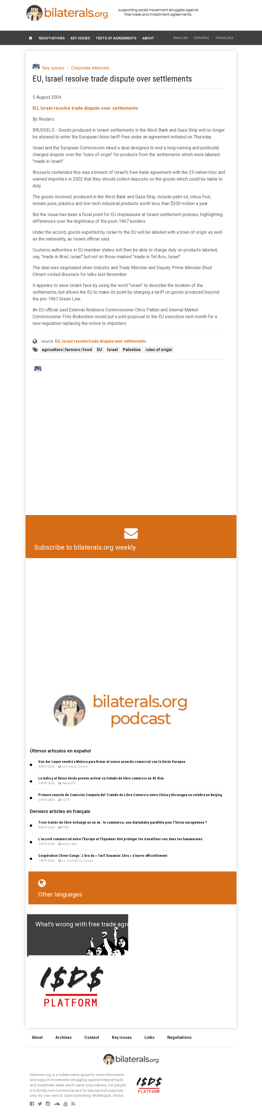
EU (100, 349)
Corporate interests (90, 68)
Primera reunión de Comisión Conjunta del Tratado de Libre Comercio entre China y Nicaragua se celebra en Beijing (130, 795)
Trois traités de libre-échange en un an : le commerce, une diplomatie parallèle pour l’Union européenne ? (122, 822)
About (148, 38)
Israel (113, 349)
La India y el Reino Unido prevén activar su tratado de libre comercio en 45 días (101, 778)
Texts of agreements (116, 38)
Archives (63, 1037)
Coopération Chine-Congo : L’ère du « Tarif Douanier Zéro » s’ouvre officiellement (102, 855)
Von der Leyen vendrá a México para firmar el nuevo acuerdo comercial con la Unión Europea (111, 762)
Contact (91, 1037)
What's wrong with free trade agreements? (94, 924)
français (224, 38)
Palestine (132, 349)
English (180, 38)
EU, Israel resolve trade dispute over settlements (85, 108)
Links (149, 1037)
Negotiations (52, 38)
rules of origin (159, 349)
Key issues (80, 38)
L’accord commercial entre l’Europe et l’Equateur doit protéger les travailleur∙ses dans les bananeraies (120, 839)
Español (202, 38)
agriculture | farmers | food (67, 349)
